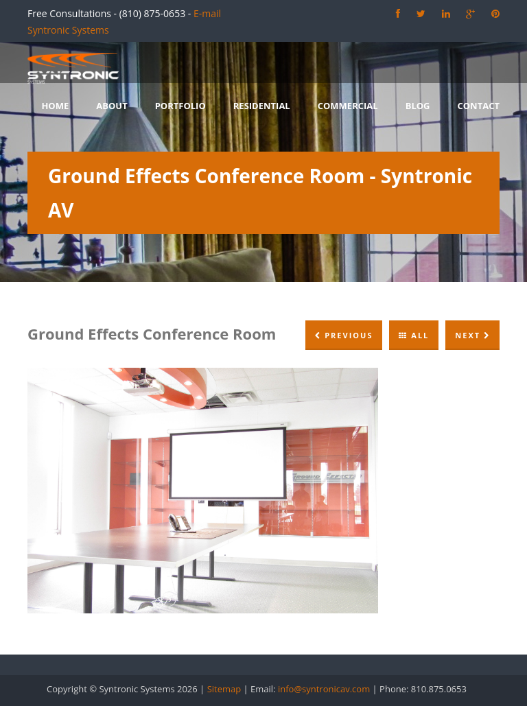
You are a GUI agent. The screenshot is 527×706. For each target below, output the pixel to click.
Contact (478, 105)
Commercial (348, 105)
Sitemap (224, 689)
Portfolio (180, 105)
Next (472, 335)
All (414, 335)
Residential (261, 105)
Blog (418, 105)
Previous (344, 335)
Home (55, 105)
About (111, 105)
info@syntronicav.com (324, 689)
